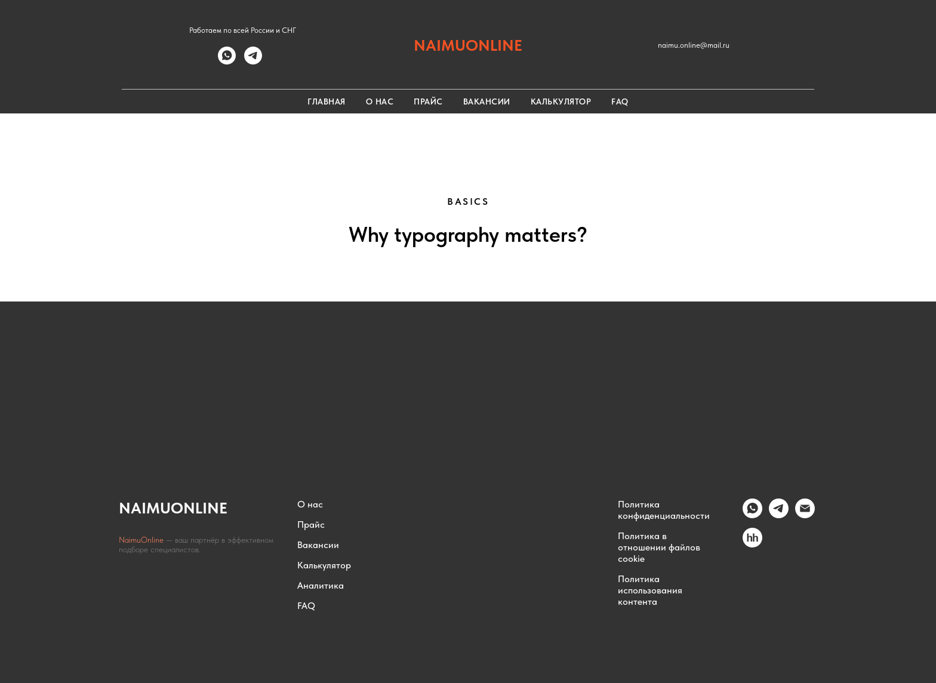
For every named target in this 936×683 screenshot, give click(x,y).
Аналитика (320, 585)
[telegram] (253, 61)
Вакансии (486, 101)
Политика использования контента (650, 590)
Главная (326, 101)
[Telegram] (779, 515)
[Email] (805, 515)
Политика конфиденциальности (664, 510)
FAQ (620, 101)
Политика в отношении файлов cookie (659, 547)
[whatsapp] (227, 61)
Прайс (428, 101)
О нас (380, 101)
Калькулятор (561, 101)
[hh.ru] (752, 544)
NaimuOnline (142, 539)
